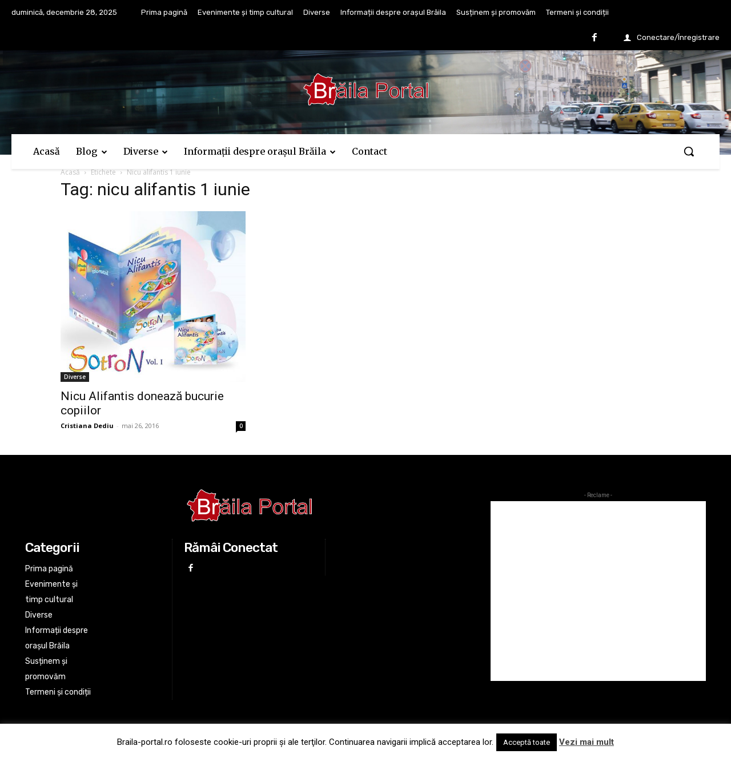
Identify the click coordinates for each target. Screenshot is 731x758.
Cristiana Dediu (87, 425)
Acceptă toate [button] (526, 742)
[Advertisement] (598, 591)
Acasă (70, 172)
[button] (689, 151)
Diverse (75, 377)
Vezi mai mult (586, 742)
